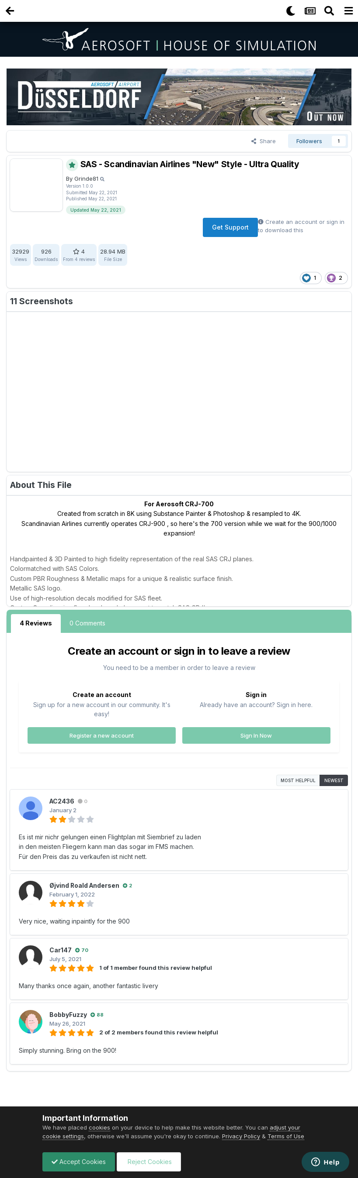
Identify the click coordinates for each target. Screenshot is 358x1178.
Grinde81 (86, 178)
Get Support (230, 227)
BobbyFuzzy (68, 1014)
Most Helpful (298, 780)
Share (263, 140)
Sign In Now (256, 735)
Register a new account (102, 735)
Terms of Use (286, 1136)
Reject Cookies (149, 1161)
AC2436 (62, 801)
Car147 (60, 950)
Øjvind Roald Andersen (85, 885)
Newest (334, 780)
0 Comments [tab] (87, 623)
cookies (99, 1127)
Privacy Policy (241, 1136)
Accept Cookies (79, 1161)
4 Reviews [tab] (36, 623)
